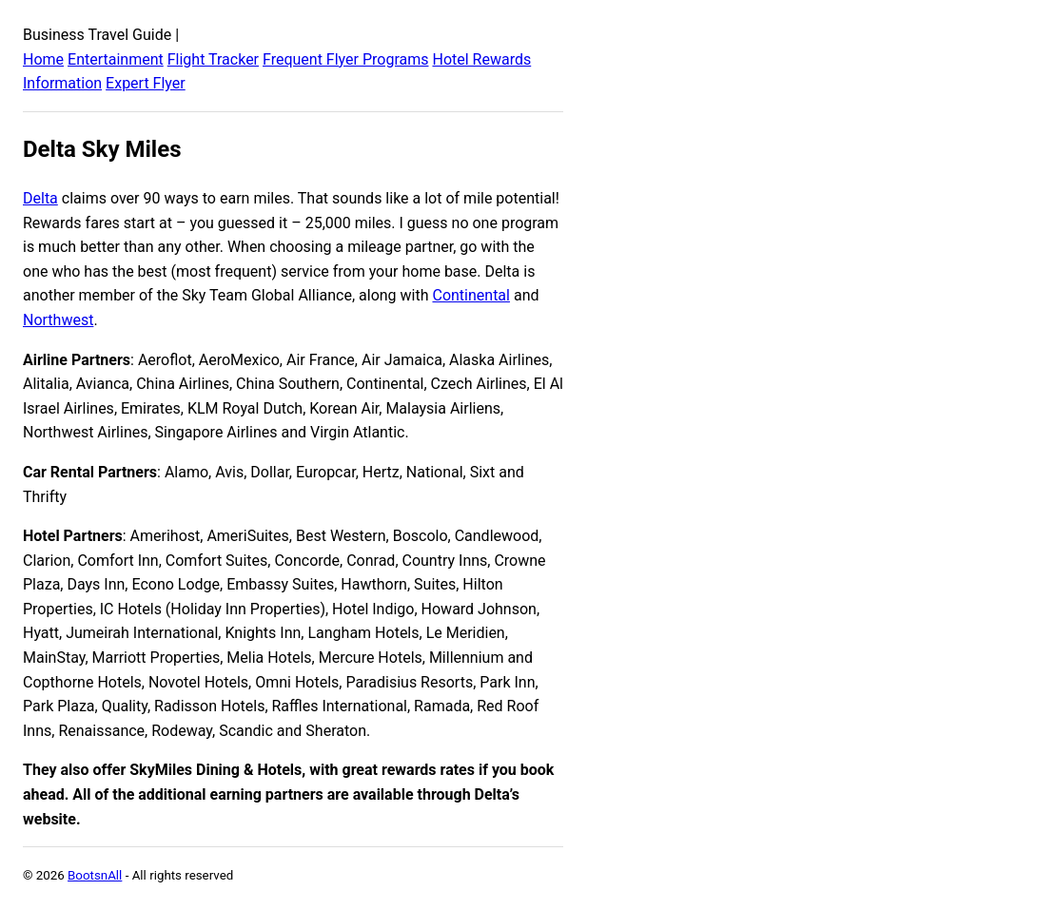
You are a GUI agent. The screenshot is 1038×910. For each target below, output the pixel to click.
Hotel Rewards (481, 59)
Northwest (58, 320)
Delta (40, 198)
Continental (470, 295)
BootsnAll (95, 875)
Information (62, 83)
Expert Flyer (146, 83)
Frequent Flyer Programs (345, 59)
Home (43, 59)
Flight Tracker (213, 59)
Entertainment (116, 59)
